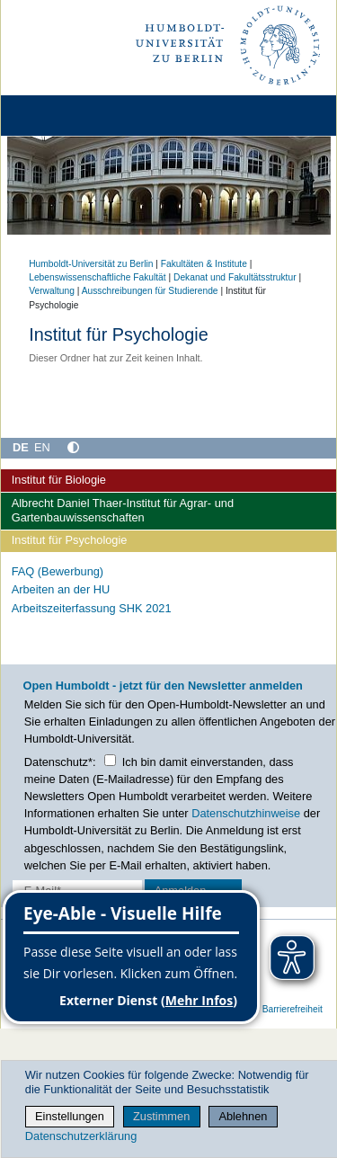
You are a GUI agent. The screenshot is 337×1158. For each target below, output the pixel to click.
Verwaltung (52, 291)
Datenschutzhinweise (245, 813)
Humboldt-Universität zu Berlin (91, 264)
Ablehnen (242, 1116)
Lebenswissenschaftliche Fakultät (97, 277)
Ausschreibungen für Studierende (150, 291)
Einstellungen (69, 1116)
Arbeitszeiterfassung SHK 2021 (92, 608)
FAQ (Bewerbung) (57, 571)
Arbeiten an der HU (61, 589)
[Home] (64, 115)
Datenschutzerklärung (81, 1136)
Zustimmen (161, 1116)
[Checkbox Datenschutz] (110, 760)
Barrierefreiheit (292, 1009)
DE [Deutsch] (21, 447)
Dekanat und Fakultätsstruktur (235, 277)
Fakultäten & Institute (204, 264)
